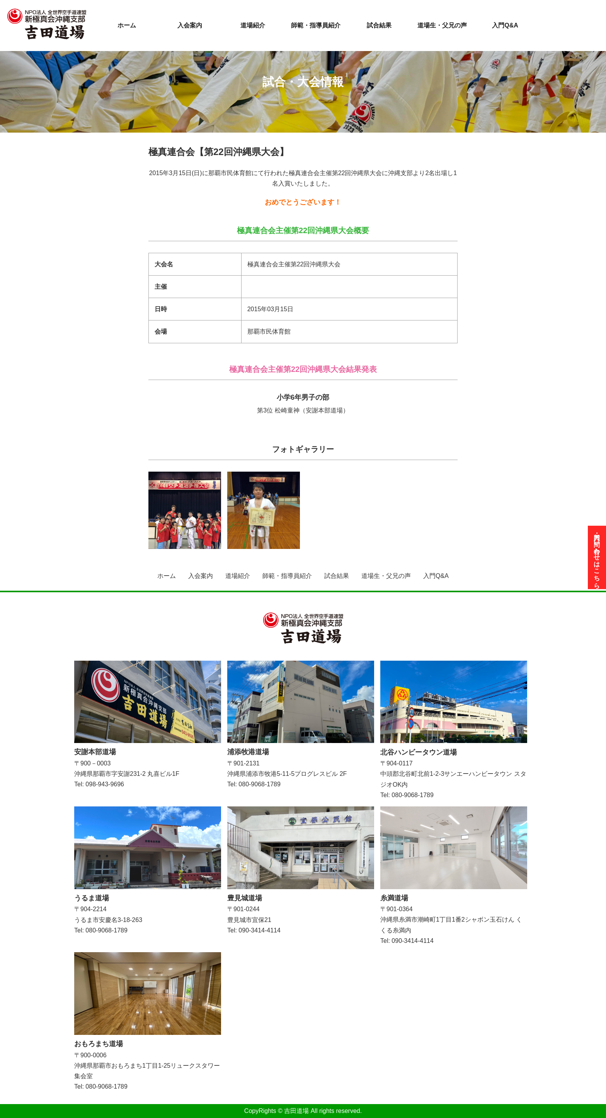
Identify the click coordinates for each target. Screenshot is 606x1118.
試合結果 (379, 25)
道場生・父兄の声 (442, 25)
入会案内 (189, 25)
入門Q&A (505, 25)
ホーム (126, 25)
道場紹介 (252, 25)
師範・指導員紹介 (315, 25)
